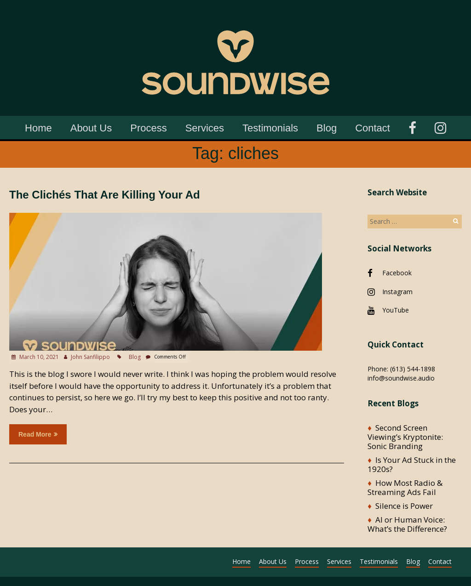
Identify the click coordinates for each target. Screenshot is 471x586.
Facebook (397, 272)
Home (38, 128)
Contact (372, 128)
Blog (326, 128)
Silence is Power (404, 506)
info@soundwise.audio (401, 378)
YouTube (395, 310)
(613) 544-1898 (412, 368)
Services (204, 128)
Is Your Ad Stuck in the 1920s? (412, 464)
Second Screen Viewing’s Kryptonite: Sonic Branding (405, 436)
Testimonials (270, 128)
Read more (37, 434)
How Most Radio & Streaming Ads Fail (405, 487)
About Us (91, 128)
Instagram (397, 291)
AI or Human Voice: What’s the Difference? (407, 524)
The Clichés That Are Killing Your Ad (104, 194)
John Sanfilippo (90, 357)
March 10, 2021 (38, 357)
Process (148, 128)
